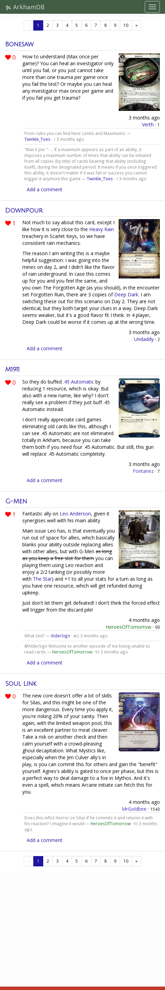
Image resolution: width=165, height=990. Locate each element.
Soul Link (20, 683)
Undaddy (144, 339)
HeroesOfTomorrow (128, 627)
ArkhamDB (25, 7)
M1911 (12, 369)
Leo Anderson (75, 513)
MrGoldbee (134, 809)
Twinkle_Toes (37, 139)
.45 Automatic (78, 381)
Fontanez (143, 471)
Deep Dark (126, 294)
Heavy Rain (101, 229)
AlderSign (60, 635)
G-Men (16, 501)
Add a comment (44, 189)
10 (125, 25)
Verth (148, 124)
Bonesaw (19, 44)
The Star (42, 579)
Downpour (24, 210)
